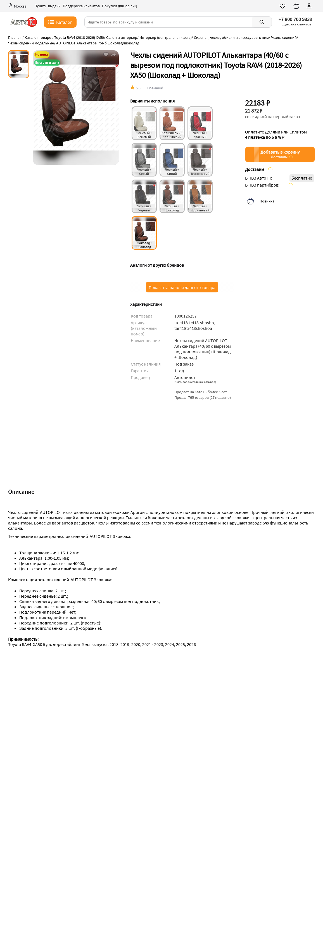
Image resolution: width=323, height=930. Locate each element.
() (195, 382)
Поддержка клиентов (81, 6)
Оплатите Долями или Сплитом (276, 134)
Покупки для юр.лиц (119, 6)
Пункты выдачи (47, 6)
